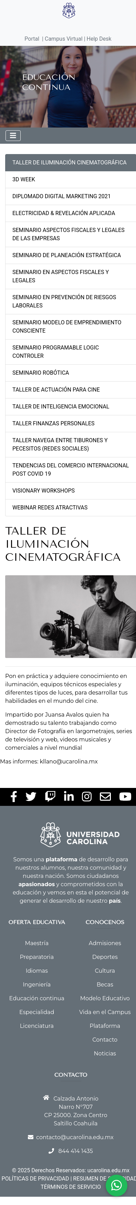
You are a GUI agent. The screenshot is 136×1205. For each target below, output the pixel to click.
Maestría (37, 943)
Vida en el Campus (105, 1012)
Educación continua (36, 998)
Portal (31, 39)
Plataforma (105, 1026)
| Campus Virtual (62, 39)
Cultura (105, 971)
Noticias (105, 1053)
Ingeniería (37, 984)
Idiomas (37, 971)
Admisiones (105, 943)
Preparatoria (37, 957)
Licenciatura (37, 1026)
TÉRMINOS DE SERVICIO (71, 1187)
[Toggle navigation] (13, 135)
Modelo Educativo (105, 998)
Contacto (104, 1039)
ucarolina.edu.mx (108, 1170)
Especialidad (36, 1012)
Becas (105, 984)
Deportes (105, 957)
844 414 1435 (75, 1151)
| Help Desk (97, 39)
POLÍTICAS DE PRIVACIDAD (35, 1178)
